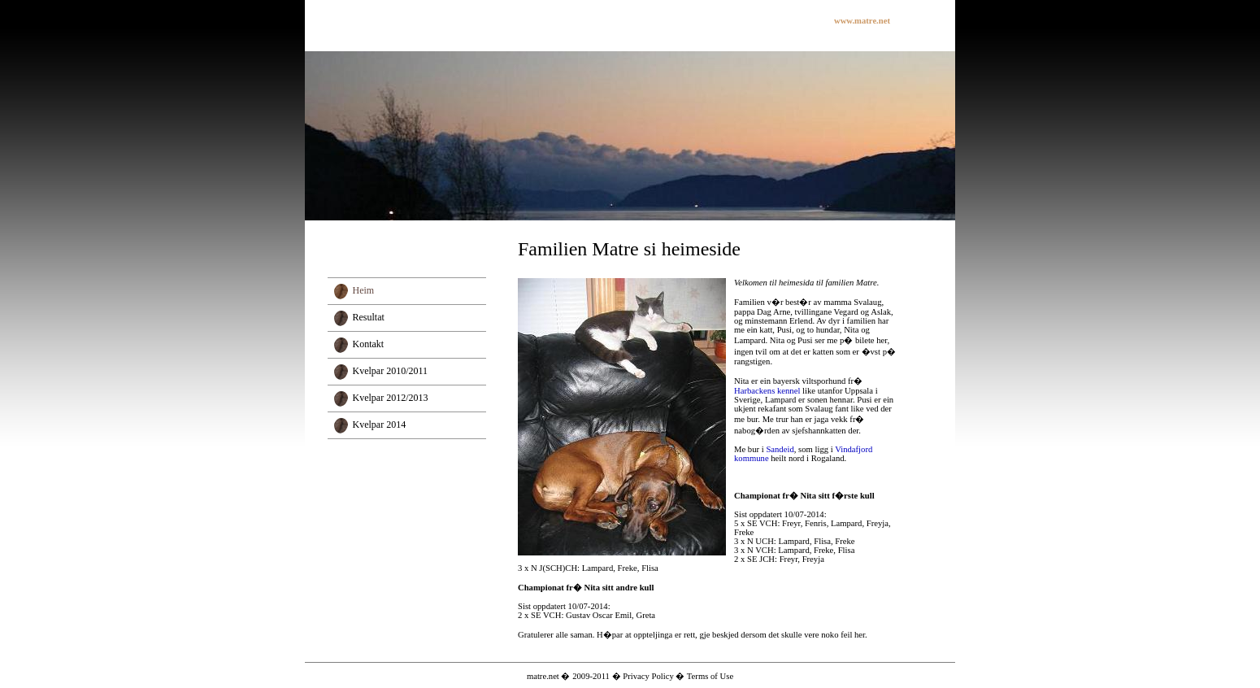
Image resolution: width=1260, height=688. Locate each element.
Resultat (369, 317)
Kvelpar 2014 (379, 424)
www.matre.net (862, 20)
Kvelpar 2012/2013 (390, 397)
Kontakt (369, 344)
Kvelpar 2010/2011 (390, 371)
